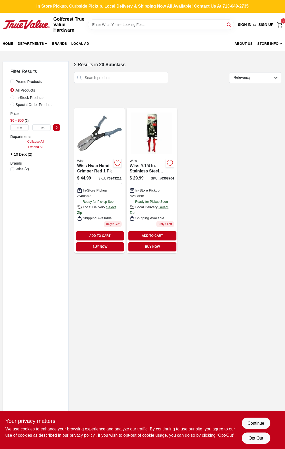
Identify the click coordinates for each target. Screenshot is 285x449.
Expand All (35, 147)
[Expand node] (12, 154)
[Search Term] (161, 24)
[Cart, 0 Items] (279, 24)
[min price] (19, 127)
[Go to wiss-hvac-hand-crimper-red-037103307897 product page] (99, 180)
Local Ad (80, 44)
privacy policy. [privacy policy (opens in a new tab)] (83, 435)
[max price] (41, 127)
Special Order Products (35, 104)
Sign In (244, 25)
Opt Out (255, 438)
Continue (255, 423)
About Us (243, 44)
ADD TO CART (100, 236)
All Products (25, 90)
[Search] (229, 24)
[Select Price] (56, 127)
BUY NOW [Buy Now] (99, 247)
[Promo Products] (12, 81)
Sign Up (266, 25)
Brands (59, 44)
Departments (31, 44)
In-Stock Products (30, 97)
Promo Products (29, 81)
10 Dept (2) (23, 154)
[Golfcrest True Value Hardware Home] (26, 24)
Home (8, 44)
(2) (22, 169)
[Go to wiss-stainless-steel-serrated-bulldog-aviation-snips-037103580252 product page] (152, 180)
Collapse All (35, 141)
